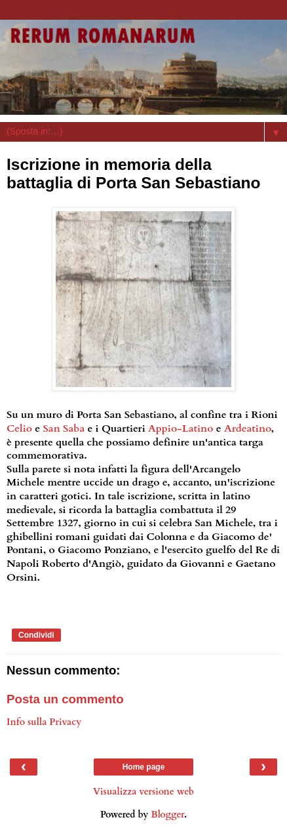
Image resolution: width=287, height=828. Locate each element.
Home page (144, 767)
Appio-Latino (181, 428)
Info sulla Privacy (44, 722)
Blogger (167, 814)
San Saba (64, 428)
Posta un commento (65, 699)
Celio (19, 428)
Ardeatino (247, 428)
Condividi (36, 635)
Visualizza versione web (143, 791)
